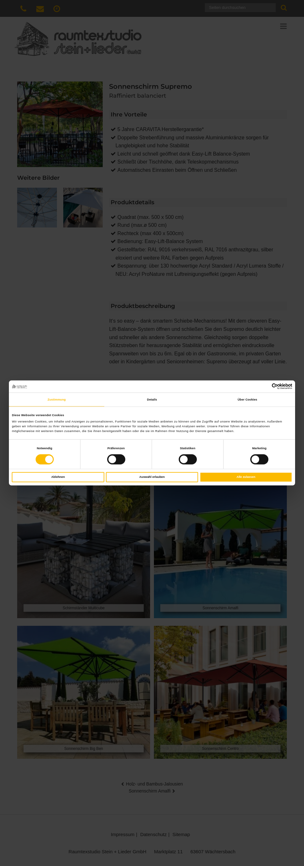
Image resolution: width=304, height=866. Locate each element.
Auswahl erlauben (152, 476)
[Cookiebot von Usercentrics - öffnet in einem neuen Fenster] (264, 386)
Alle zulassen (246, 476)
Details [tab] (152, 399)
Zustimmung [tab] (56, 399)
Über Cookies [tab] (247, 399)
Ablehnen (58, 476)
